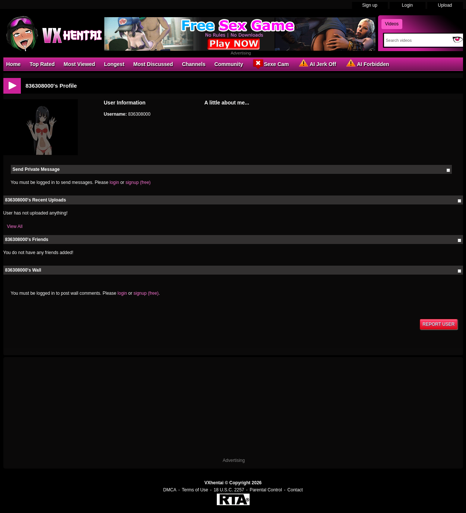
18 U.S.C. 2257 (228, 489)
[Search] (416, 40)
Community (228, 64)
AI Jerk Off (317, 64)
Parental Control (266, 489)
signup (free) (138, 182)
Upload (445, 5)
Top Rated (41, 64)
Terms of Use (195, 489)
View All (15, 226)
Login (407, 5)
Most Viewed (79, 64)
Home (13, 64)
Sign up (369, 5)
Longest (114, 64)
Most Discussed (153, 64)
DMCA (169, 489)
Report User (438, 324)
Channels (193, 64)
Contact (295, 489)
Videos (392, 23)
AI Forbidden (367, 64)
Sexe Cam (270, 64)
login (114, 182)
